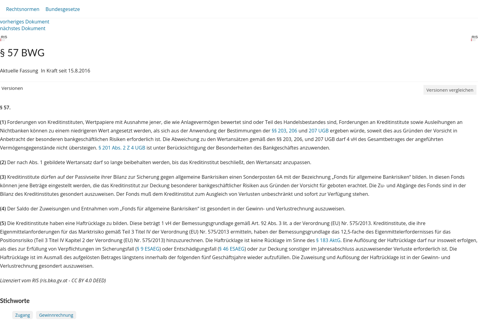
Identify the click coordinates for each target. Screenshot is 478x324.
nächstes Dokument (22, 28)
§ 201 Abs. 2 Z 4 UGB (121, 147)
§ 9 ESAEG (148, 248)
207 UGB (319, 130)
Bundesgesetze (62, 9)
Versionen (12, 88)
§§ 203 (279, 130)
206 (293, 130)
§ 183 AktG (328, 240)
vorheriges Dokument (24, 21)
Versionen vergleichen (449, 90)
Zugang (22, 315)
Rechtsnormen (22, 9)
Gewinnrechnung (56, 315)
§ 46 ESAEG (231, 248)
